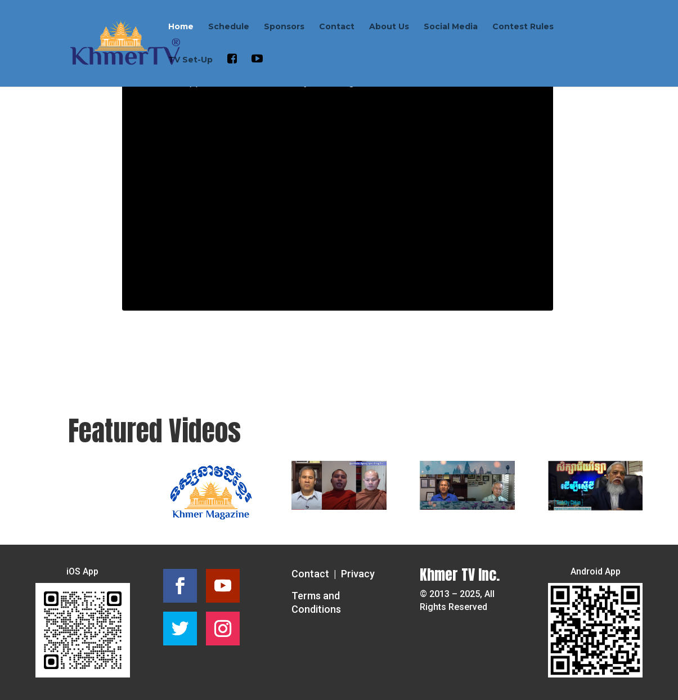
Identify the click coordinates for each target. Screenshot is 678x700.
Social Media (451, 27)
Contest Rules (523, 27)
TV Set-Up (190, 60)
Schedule (228, 27)
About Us (389, 27)
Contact (336, 27)
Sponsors (284, 27)
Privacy (358, 574)
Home (181, 27)
